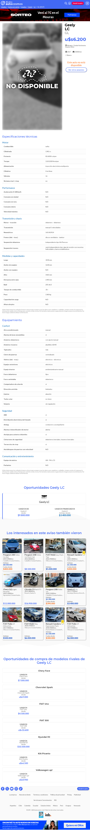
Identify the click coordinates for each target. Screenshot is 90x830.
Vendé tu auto (77, 3)
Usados (4, 7)
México (55, 806)
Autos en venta (13, 7)
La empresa (13, 795)
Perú (61, 806)
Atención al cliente (25, 795)
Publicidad (77, 795)
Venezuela (77, 806)
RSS (55, 800)
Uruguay (68, 806)
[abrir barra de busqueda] (66, 3)
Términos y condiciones (40, 795)
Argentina (13, 806)
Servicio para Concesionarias (43, 800)
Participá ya (72, 15)
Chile (20, 806)
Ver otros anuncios (76, 70)
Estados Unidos (46, 806)
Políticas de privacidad (57, 795)
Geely (30, 7)
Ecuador (35, 806)
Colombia (27, 806)
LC (35, 7)
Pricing (69, 795)
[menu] (87, 3)
